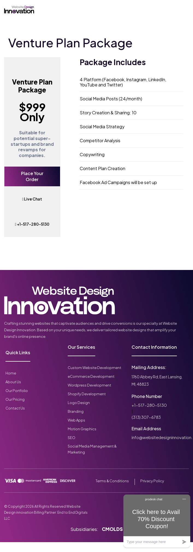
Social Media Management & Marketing (92, 449)
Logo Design (79, 402)
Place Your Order (32, 176)
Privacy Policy (152, 481)
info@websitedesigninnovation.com (159, 437)
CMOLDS (112, 529)
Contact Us (15, 408)
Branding (76, 411)
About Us (13, 382)
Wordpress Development (89, 385)
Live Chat (32, 198)
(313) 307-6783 (146, 417)
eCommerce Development (91, 376)
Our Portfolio (16, 390)
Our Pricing (15, 399)
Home (10, 373)
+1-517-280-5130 (32, 224)
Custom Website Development (94, 367)
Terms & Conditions (112, 481)
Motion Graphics (82, 429)
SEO (71, 437)
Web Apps (76, 420)
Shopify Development (87, 394)
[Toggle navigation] (60, 9)
